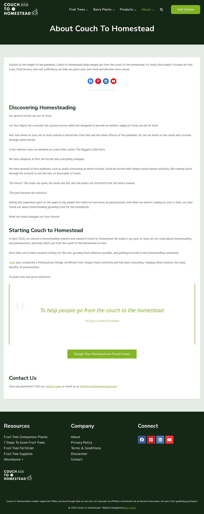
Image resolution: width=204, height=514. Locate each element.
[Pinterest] (151, 440)
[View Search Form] (161, 9)
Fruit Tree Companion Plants (25, 437)
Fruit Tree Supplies (18, 453)
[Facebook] (142, 440)
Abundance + (13, 459)
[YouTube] (169, 440)
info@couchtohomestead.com (98, 386)
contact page (53, 386)
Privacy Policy (81, 442)
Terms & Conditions (86, 448)
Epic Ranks (130, 507)
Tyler (12, 262)
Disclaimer (79, 453)
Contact (77, 459)
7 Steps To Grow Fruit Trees (24, 442)
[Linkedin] (160, 440)
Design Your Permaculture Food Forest (102, 354)
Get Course (185, 9)
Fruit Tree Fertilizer (19, 448)
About (75, 437)
